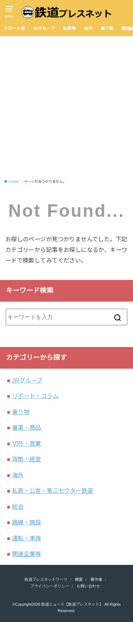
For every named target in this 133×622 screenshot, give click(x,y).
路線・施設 (26, 522)
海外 (88, 28)
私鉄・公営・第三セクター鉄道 (52, 491)
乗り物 (107, 28)
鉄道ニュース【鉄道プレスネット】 (72, 604)
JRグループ (44, 28)
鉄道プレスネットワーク (45, 579)
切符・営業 (26, 443)
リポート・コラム (35, 396)
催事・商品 (26, 427)
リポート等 (14, 28)
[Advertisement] (66, 106)
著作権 (96, 579)
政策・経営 (26, 459)
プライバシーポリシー (49, 586)
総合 (18, 506)
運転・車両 (26, 538)
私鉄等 (69, 28)
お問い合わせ (88, 586)
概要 (79, 579)
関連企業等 (26, 554)
